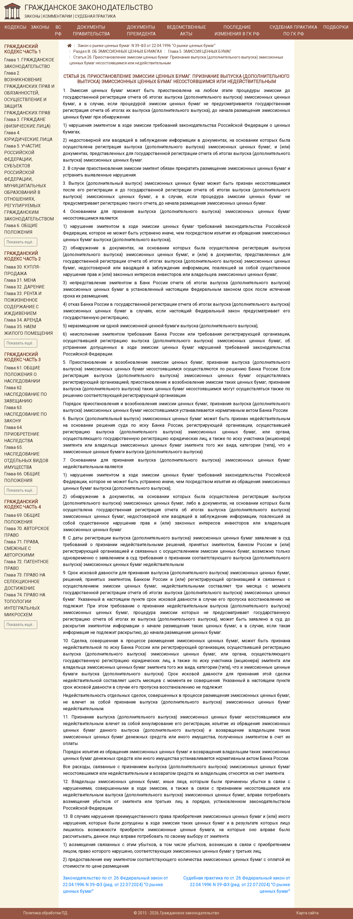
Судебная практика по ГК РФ (293, 30)
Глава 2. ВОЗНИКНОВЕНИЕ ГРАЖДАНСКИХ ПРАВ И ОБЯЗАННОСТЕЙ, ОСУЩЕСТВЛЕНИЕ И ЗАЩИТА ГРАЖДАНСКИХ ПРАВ (29, 92)
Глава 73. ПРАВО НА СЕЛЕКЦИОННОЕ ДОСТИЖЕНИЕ (24, 581)
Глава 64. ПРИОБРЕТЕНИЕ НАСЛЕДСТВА (21, 434)
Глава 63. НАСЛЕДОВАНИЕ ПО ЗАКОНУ (25, 414)
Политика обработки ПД (45, 913)
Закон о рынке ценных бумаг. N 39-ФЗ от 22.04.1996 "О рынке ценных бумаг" (147, 45)
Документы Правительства (91, 30)
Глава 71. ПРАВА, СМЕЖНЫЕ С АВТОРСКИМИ (21, 548)
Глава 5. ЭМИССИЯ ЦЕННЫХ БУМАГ (199, 51)
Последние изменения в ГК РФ (237, 30)
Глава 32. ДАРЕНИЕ (24, 286)
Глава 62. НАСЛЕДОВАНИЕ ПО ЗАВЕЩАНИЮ (25, 394)
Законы (40, 27)
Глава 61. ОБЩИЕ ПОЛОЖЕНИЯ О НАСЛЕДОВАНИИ (22, 374)
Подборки (336, 27)
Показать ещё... (21, 242)
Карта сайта (307, 913)
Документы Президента (141, 30)
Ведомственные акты (186, 30)
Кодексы (15, 27)
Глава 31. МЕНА (20, 280)
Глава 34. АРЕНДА (22, 320)
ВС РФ (58, 30)
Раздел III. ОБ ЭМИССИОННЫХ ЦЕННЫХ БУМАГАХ (117, 51)
